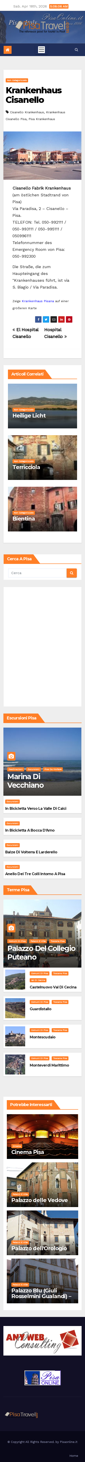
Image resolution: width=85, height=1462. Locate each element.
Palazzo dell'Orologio (39, 1248)
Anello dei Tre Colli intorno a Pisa (35, 874)
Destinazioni (16, 769)
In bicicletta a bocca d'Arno (30, 830)
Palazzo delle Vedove (39, 1200)
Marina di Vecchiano (25, 781)
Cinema (17, 1146)
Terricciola (26, 467)
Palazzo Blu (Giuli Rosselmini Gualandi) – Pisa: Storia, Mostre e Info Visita (41, 1299)
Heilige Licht (28, 415)
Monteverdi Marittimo (49, 1065)
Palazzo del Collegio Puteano (41, 952)
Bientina (23, 518)
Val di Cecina (38, 980)
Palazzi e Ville (38, 941)
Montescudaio (42, 1037)
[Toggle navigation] (41, 49)
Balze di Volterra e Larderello (31, 852)
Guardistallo (40, 1009)
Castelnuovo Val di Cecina (53, 987)
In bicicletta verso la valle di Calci (35, 808)
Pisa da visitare (52, 769)
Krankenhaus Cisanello (33, 95)
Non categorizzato (17, 80)
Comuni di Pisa (17, 941)
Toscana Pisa (58, 941)
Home (73, 1455)
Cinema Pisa (27, 1152)
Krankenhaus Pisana (38, 301)
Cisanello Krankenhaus (27, 112)
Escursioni (33, 769)
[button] (76, 49)
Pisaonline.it (69, 1442)
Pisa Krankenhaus (42, 119)
